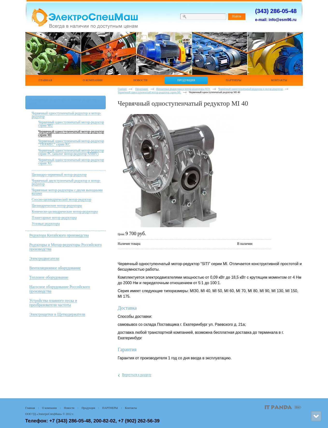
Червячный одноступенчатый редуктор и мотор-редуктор (66, 114)
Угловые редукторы (46, 223)
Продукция (141, 88)
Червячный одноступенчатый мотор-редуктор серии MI (71, 133)
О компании (49, 408)
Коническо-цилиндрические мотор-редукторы (65, 211)
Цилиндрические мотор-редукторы (57, 205)
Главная (122, 88)
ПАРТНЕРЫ (110, 408)
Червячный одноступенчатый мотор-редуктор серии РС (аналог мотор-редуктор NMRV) (71, 152)
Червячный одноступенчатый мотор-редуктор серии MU (71, 123)
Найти (236, 16)
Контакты (131, 408)
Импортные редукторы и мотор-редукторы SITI (183, 88)
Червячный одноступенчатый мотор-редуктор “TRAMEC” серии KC (71, 142)
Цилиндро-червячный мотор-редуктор (59, 174)
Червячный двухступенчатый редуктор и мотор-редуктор (66, 182)
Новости (69, 408)
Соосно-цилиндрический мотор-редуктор (61, 199)
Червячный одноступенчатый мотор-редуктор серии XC (71, 161)
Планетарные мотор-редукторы (54, 217)
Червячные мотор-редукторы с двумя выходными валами (67, 191)
